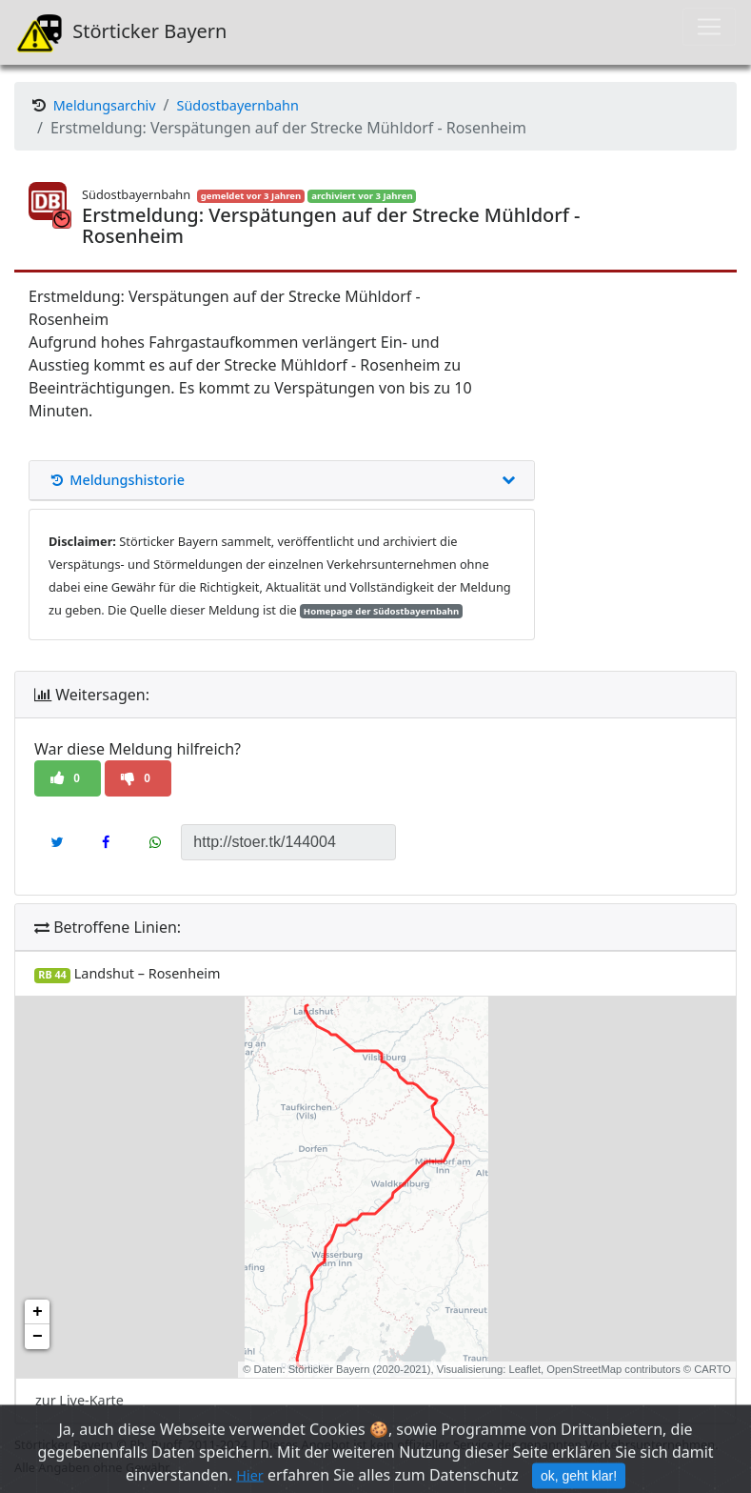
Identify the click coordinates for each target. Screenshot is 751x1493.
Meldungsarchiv (104, 105)
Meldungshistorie (282, 480)
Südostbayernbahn (238, 105)
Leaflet (524, 1369)
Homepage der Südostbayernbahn (381, 611)
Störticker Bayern (121, 32)
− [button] (37, 1336)
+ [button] (37, 1312)
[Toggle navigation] (709, 27)
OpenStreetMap (584, 1369)
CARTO (712, 1369)
